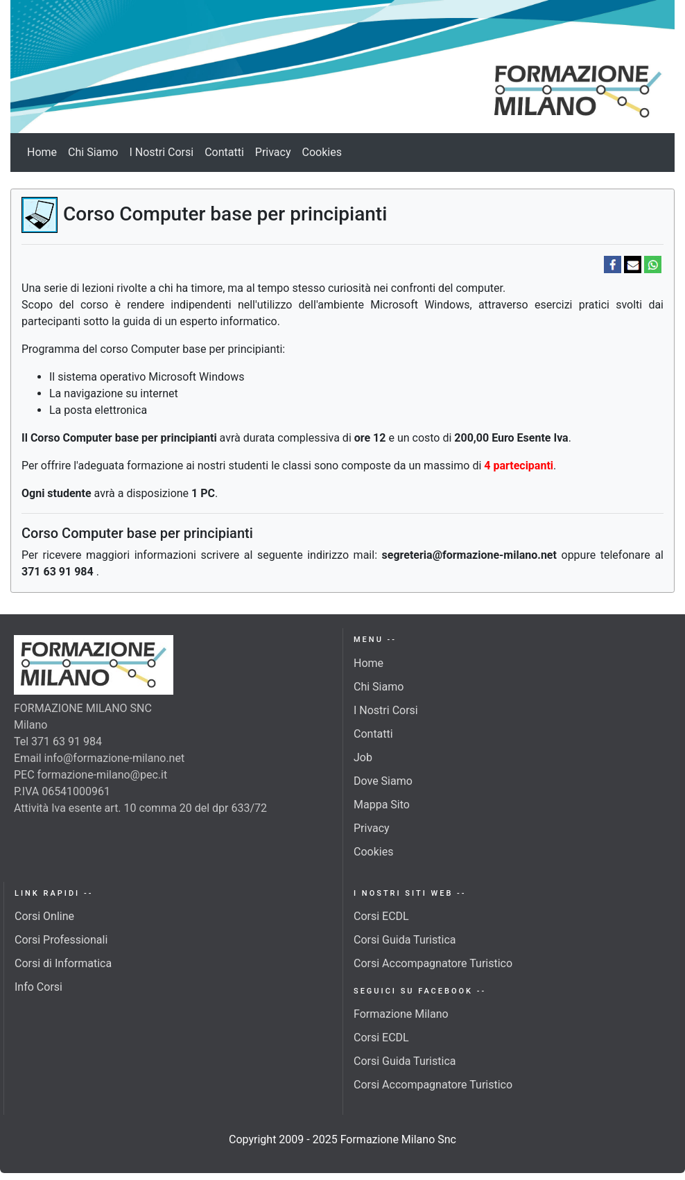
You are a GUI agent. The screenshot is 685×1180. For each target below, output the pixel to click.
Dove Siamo (383, 781)
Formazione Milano (401, 1014)
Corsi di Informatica (63, 963)
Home (42, 152)
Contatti (224, 152)
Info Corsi (38, 987)
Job (363, 757)
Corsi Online (44, 916)
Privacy (273, 152)
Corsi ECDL (381, 916)
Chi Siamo (93, 152)
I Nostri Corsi (161, 152)
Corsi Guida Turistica (405, 939)
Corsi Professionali (61, 939)
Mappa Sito (382, 804)
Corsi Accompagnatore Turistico (433, 963)
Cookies (322, 152)
